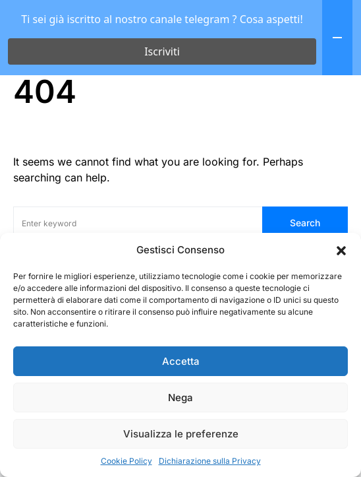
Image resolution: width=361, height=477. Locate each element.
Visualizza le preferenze (180, 434)
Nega (180, 397)
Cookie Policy (126, 461)
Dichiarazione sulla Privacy (210, 461)
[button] (341, 250)
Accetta (181, 361)
